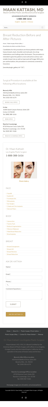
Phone (8, 281)
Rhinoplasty (11, 201)
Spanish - (24, 22)
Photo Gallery (24, 181)
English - (18, 22)
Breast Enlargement (13, 246)
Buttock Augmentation (14, 226)
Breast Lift (10, 249)
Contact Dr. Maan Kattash (28, 334)
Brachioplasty (11, 234)
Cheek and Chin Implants (15, 206)
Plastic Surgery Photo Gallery (30, 331)
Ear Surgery (10, 204)
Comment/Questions (13, 289)
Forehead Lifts (11, 198)
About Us (16, 331)
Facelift (9, 193)
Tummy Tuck (11, 224)
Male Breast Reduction (14, 231)
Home (8, 331)
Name (8, 267)
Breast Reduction (12, 254)
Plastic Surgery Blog (11, 334)
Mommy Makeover (13, 229)
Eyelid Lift (10, 196)
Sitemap (40, 334)
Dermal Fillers (11, 209)
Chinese (30, 22)
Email (8, 274)
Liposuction (10, 221)
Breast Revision (12, 252)
